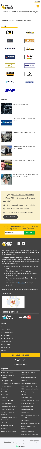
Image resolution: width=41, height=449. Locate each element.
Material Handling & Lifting (28, 383)
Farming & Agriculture (7, 403)
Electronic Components (7, 400)
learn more (11, 217)
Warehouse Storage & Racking (30, 415)
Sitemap (3, 350)
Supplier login (20, 360)
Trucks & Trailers (25, 412)
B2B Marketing (5, 336)
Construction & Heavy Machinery (10, 383)
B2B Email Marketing (7, 338)
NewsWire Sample (6, 341)
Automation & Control (7, 372)
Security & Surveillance (27, 403)
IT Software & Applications (8, 431)
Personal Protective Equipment (30, 400)
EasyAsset (21, 283)
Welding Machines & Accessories (30, 423)
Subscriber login (20, 365)
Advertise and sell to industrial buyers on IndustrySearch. (20, 289)
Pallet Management (27, 397)
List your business (20, 355)
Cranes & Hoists (5, 392)
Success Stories (5, 347)
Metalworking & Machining (29, 386)
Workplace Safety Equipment (29, 434)
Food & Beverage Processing (9, 406)
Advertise (37, 1)
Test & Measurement (27, 406)
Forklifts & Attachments (7, 409)
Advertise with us (6, 344)
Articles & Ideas (5, 330)
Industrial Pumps (5, 423)
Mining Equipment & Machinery (30, 389)
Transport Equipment (27, 409)
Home (2, 327)
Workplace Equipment (27, 432)
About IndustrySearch (7, 333)
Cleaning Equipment (6, 381)
